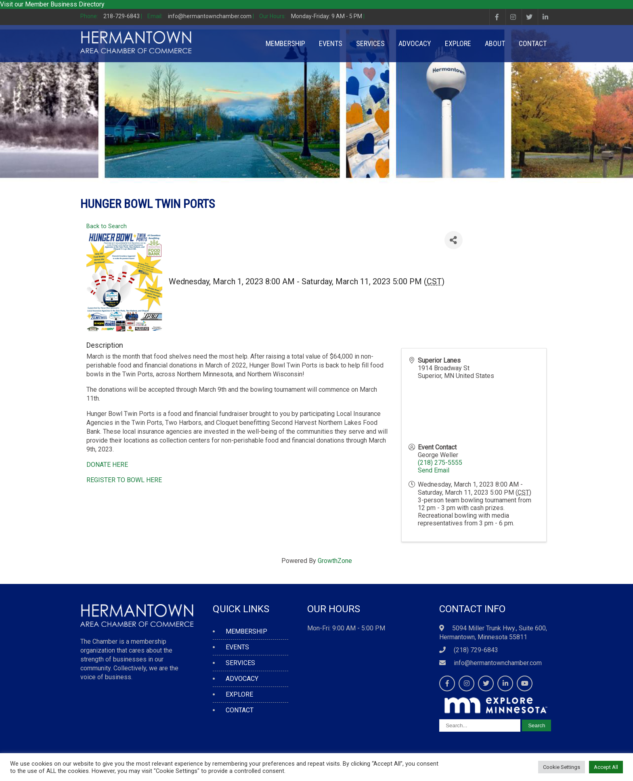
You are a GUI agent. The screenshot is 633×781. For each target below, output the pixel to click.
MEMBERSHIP (285, 43)
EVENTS (330, 43)
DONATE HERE (107, 464)
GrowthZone (335, 561)
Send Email (433, 470)
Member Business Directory (65, 4)
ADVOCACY (414, 43)
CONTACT (533, 43)
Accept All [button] (606, 767)
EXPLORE (458, 43)
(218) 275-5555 (440, 462)
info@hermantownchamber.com (498, 663)
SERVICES (370, 43)
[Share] (453, 240)
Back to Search (106, 226)
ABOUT (495, 43)
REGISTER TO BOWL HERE (124, 480)
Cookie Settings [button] (561, 767)
